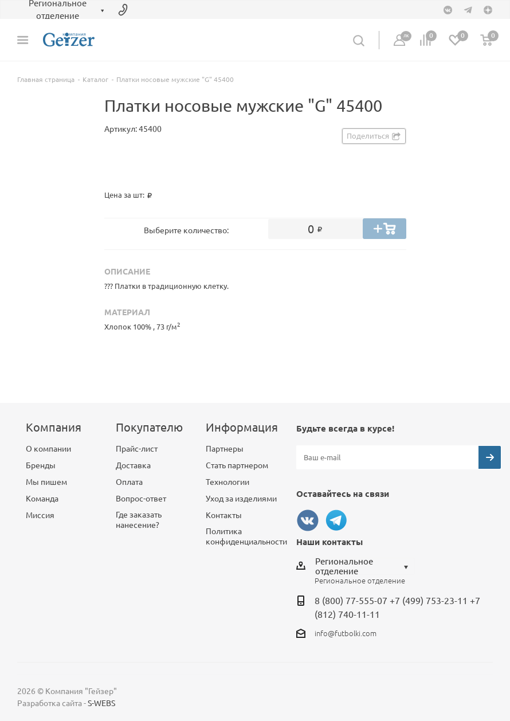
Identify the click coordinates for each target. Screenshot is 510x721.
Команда (42, 498)
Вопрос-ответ (141, 498)
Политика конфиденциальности (246, 536)
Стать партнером (237, 465)
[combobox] (365, 566)
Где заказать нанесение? (139, 520)
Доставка (133, 465)
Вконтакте (307, 520)
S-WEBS (101, 703)
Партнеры (225, 448)
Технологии (227, 482)
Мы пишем (46, 482)
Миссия (40, 515)
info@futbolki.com (345, 633)
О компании (48, 448)
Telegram (336, 520)
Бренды (41, 465)
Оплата (129, 482)
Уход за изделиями (241, 498)
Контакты (224, 515)
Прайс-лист (137, 448)
